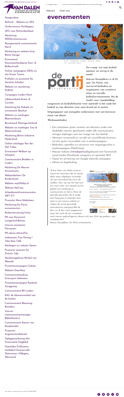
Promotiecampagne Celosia (20, 285)
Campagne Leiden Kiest (18, 114)
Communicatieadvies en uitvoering (81, 8)
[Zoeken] (119, 12)
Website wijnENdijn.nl (17, 203)
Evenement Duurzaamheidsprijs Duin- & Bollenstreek (20, 82)
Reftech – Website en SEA (19, 41)
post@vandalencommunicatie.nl (25, 2)
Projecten (51, 8)
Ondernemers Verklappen (19, 46)
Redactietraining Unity (17, 232)
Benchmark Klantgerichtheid (21, 142)
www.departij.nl (79, 171)
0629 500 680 (9, 2)
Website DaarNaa (15, 290)
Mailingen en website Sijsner (21, 265)
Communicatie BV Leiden (19, 310)
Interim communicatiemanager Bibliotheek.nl (18, 334)
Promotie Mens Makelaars (19, 219)
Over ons (51, 15)
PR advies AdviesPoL (16, 252)
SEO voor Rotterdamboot (19, 50)
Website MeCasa (14, 207)
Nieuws (110, 8)
